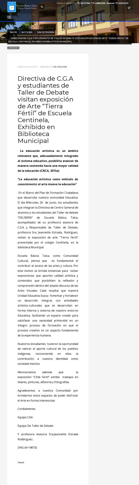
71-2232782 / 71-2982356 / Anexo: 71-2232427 (102, 3)
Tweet (21, 462)
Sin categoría (60, 67)
